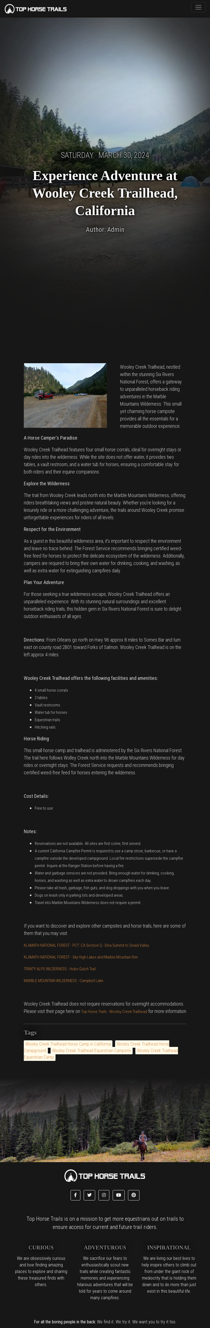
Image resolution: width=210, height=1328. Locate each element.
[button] (75, 1195)
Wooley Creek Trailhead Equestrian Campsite (91, 1050)
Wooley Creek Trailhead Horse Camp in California (68, 1044)
